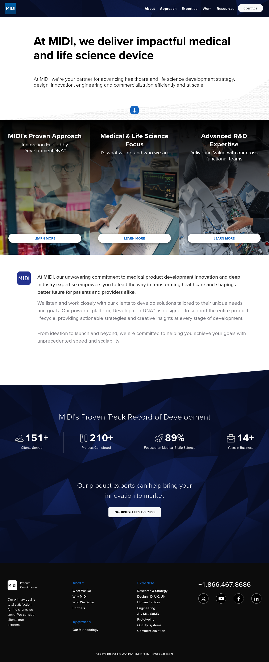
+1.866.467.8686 (224, 584)
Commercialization (151, 631)
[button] (150, 8)
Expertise (190, 8)
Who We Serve (83, 602)
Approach (168, 8)
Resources (226, 8)
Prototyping (145, 619)
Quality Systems (149, 625)
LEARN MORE (44, 238)
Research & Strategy (152, 591)
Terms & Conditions (162, 653)
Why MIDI (80, 596)
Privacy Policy (141, 653)
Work (207, 8)
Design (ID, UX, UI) (151, 596)
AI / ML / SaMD (148, 614)
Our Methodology (85, 630)
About (150, 8)
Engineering (146, 608)
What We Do (82, 591)
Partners (79, 608)
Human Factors (148, 602)
